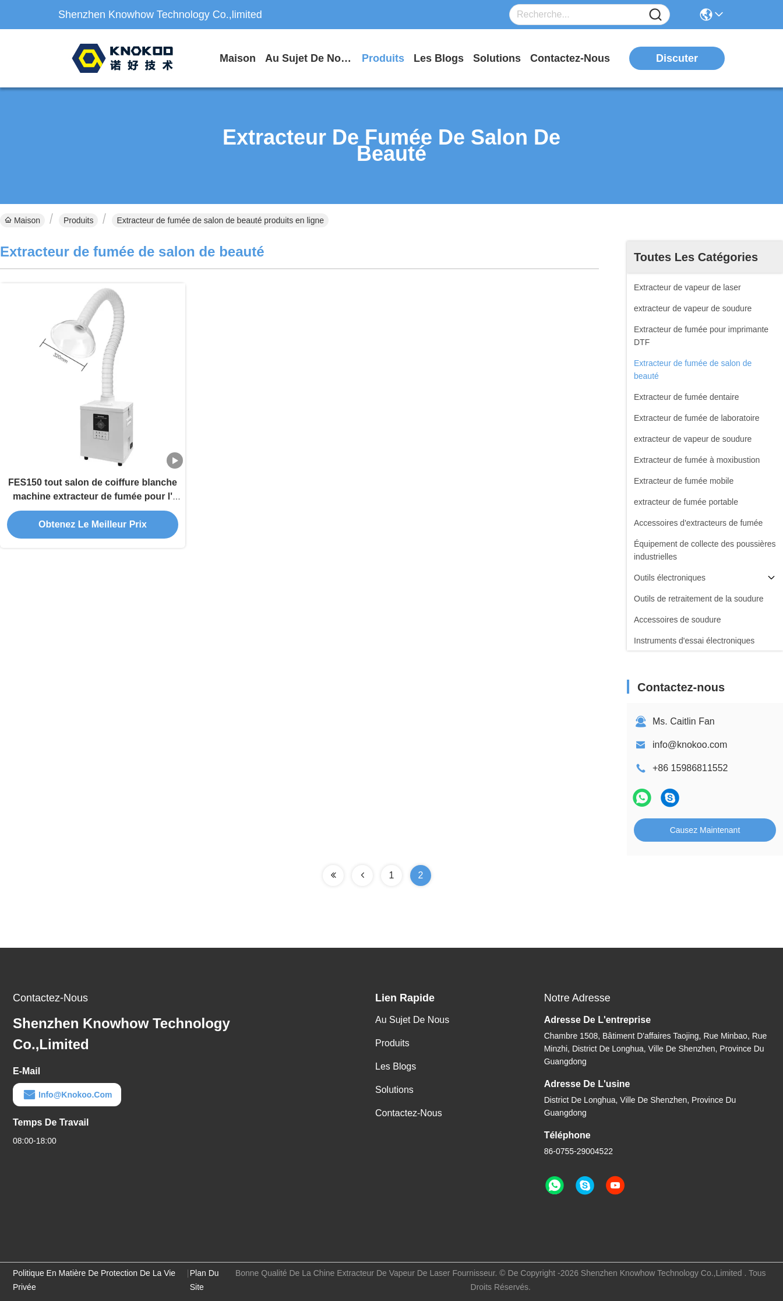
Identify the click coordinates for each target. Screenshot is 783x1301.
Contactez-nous (408, 1113)
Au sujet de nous (412, 1020)
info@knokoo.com (689, 745)
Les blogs (395, 1066)
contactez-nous (570, 58)
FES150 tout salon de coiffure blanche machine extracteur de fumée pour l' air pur (92, 496)
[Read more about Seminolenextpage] (333, 875)
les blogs (439, 58)
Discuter (677, 58)
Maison (238, 58)
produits (383, 58)
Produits (78, 220)
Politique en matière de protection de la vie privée (94, 1280)
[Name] (655, 15)
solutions (497, 58)
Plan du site (204, 1280)
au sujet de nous (308, 58)
